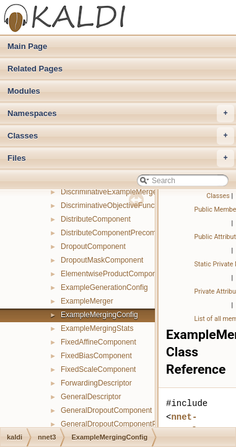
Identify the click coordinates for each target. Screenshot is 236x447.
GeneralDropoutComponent (106, 410)
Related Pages (35, 68)
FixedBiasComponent (96, 355)
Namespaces (120, 113)
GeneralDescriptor (91, 396)
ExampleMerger (87, 301)
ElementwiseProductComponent (114, 273)
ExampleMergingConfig (99, 314)
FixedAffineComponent (98, 342)
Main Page (27, 46)
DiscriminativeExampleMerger (110, 191)
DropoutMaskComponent (102, 260)
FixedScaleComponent (98, 369)
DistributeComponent (96, 219)
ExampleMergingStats (97, 328)
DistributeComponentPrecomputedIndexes (131, 232)
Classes (120, 136)
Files (120, 158)
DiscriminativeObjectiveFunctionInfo (120, 205)
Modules (23, 91)
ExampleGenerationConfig (104, 287)
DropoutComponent (93, 246)
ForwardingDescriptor (96, 383)
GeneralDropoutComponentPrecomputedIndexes (141, 424)
